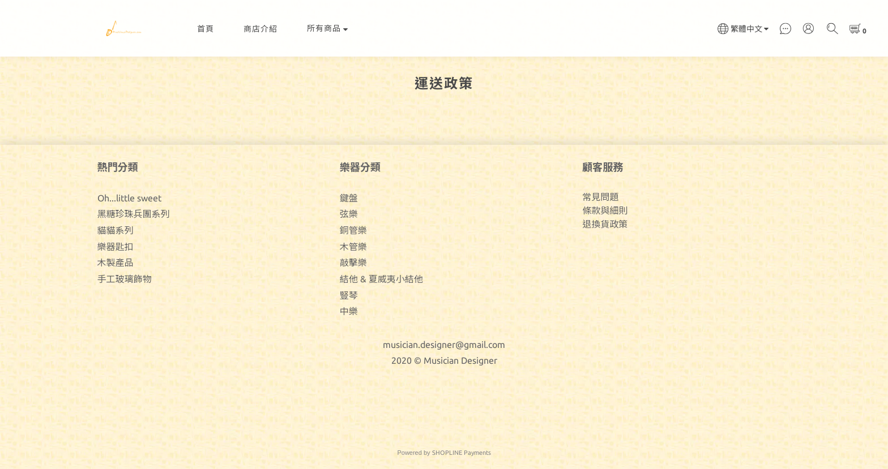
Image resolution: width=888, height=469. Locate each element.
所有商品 (327, 28)
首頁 (205, 28)
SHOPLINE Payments (461, 452)
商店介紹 (261, 28)
